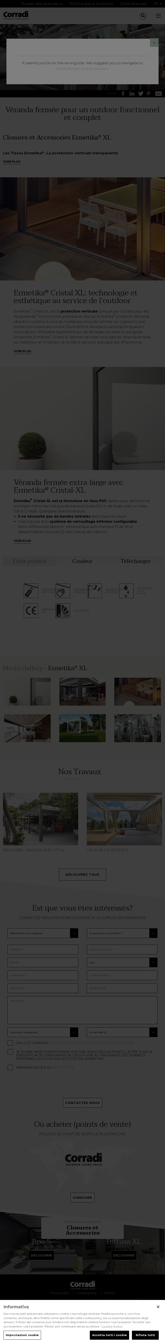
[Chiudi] (158, 1307)
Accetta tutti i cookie (109, 1335)
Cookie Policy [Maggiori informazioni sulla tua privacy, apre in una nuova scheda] (112, 1326)
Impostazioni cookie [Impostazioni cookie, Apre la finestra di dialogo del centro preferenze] (22, 1335)
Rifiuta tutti (145, 1335)
